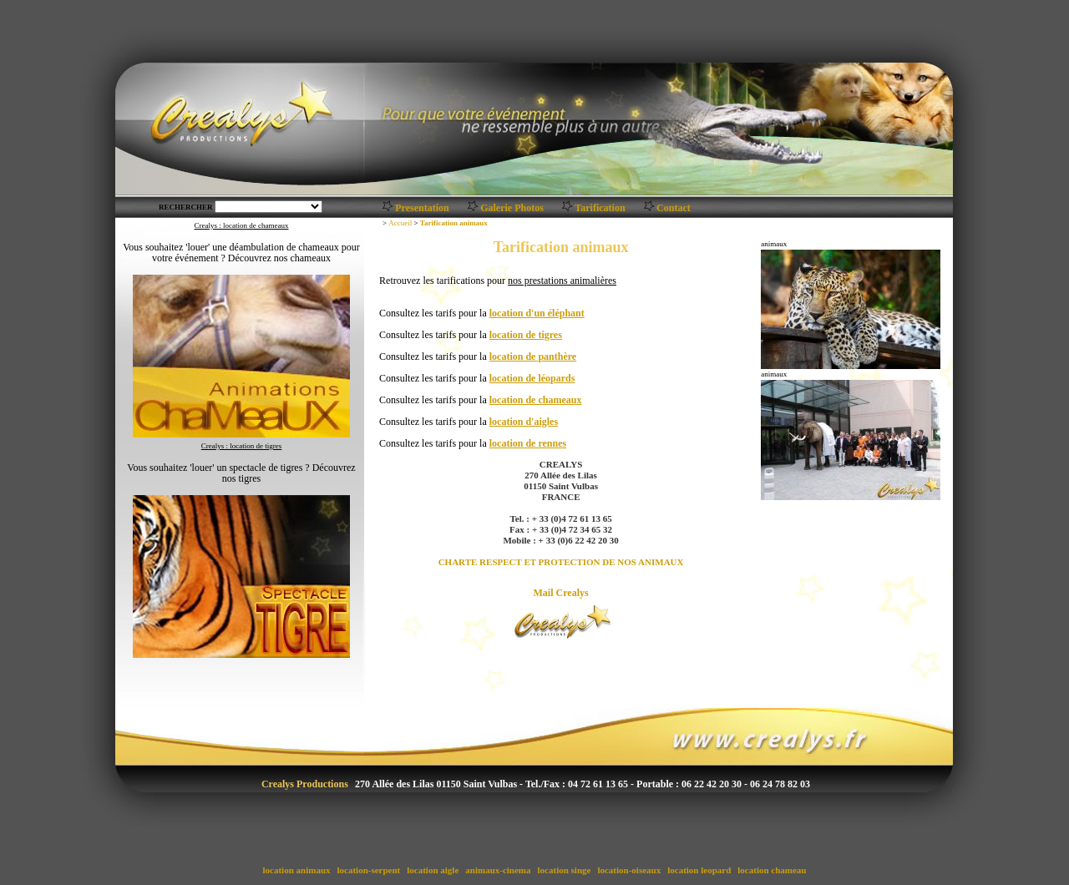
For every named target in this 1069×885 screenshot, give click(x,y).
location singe (564, 870)
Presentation (421, 208)
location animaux (296, 870)
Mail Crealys (561, 593)
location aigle (433, 870)
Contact (673, 208)
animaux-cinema (499, 870)
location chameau (772, 870)
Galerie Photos (512, 208)
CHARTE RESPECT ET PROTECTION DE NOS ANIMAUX (561, 562)
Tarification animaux (454, 223)
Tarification (600, 208)
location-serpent (369, 870)
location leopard (699, 870)
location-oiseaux (629, 870)
